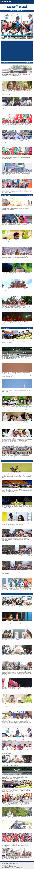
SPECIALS (4, 593)
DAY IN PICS (5, 62)
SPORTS (4, 461)
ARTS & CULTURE (6, 195)
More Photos (29, 62)
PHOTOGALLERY (5, 1)
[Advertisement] (17, 50)
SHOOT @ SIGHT (6, 328)
